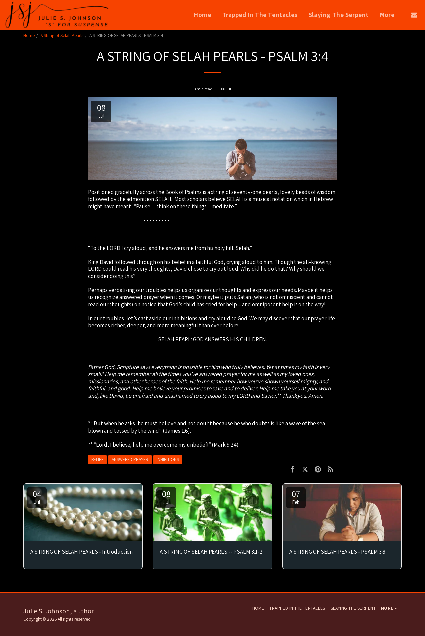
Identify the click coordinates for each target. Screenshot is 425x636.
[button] (414, 15)
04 (37, 496)
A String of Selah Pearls (62, 35)
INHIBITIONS (168, 459)
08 (166, 496)
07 (296, 496)
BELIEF (97, 459)
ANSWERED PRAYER (130, 459)
